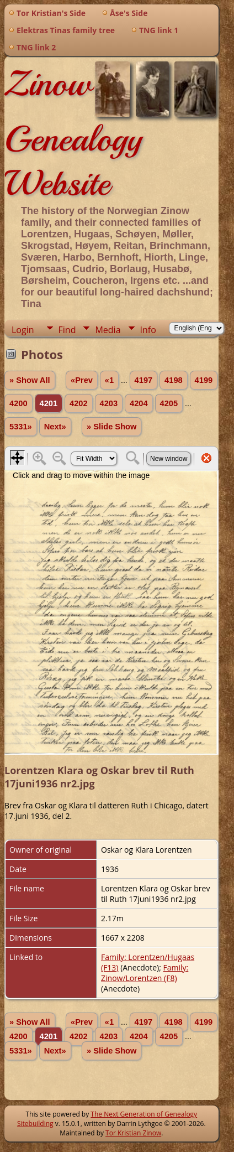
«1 (109, 380)
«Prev (82, 380)
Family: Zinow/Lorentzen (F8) (144, 972)
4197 (144, 380)
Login (23, 330)
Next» (55, 426)
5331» (20, 426)
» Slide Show (111, 426)
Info (148, 330)
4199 (204, 380)
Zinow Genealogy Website (73, 133)
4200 (18, 403)
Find (67, 330)
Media (107, 330)
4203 (109, 403)
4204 (139, 403)
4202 (79, 403)
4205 (169, 403)
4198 (173, 380)
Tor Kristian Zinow (133, 1133)
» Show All (29, 380)
